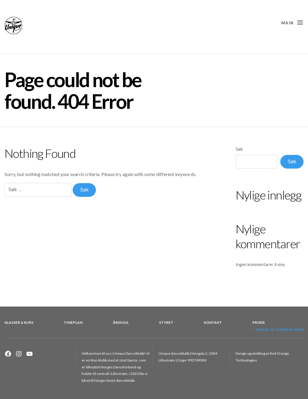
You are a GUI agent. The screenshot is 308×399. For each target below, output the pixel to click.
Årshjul (121, 322)
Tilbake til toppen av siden (276, 330)
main (292, 22)
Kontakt (213, 322)
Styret (166, 322)
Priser (258, 322)
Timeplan (73, 322)
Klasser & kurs (18, 322)
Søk (239, 149)
